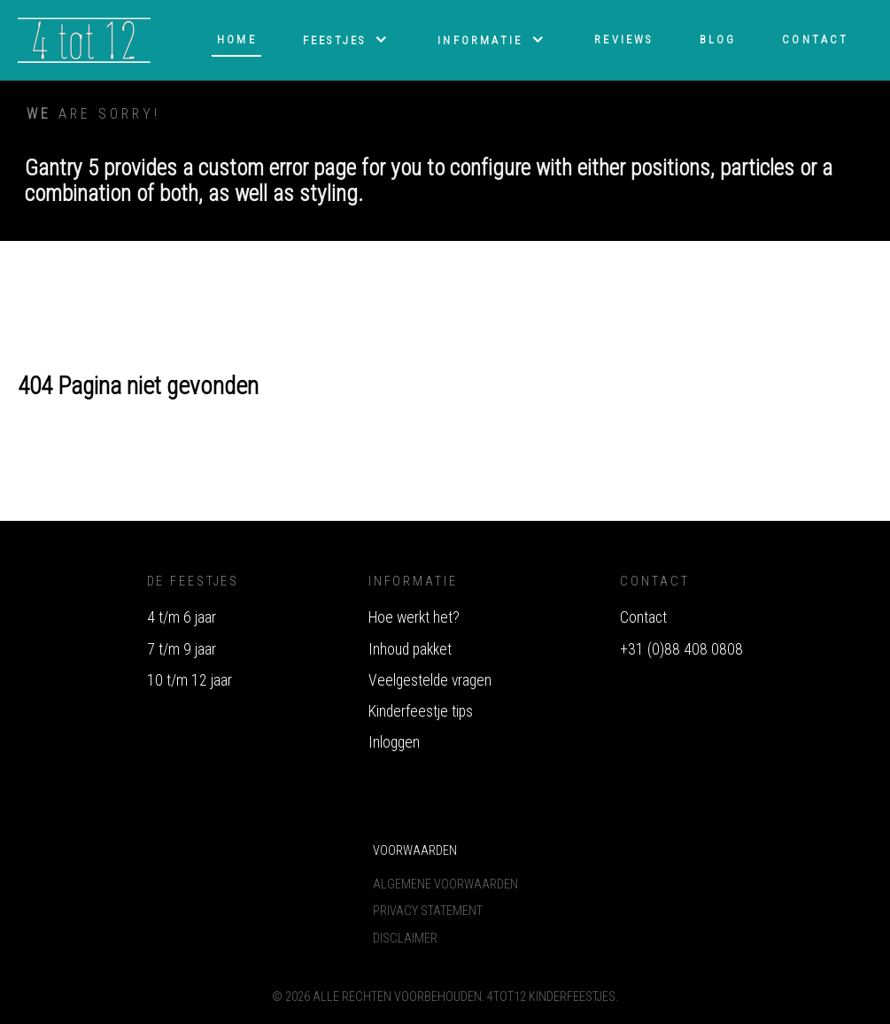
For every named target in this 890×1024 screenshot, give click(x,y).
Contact (643, 617)
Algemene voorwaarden (445, 884)
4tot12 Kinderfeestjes (551, 997)
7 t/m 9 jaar (181, 649)
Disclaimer (405, 938)
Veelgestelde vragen (429, 680)
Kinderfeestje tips (420, 711)
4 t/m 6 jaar (181, 617)
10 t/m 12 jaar (189, 680)
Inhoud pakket (410, 649)
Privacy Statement (428, 911)
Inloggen (394, 742)
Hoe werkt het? (414, 617)
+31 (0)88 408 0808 (681, 649)
